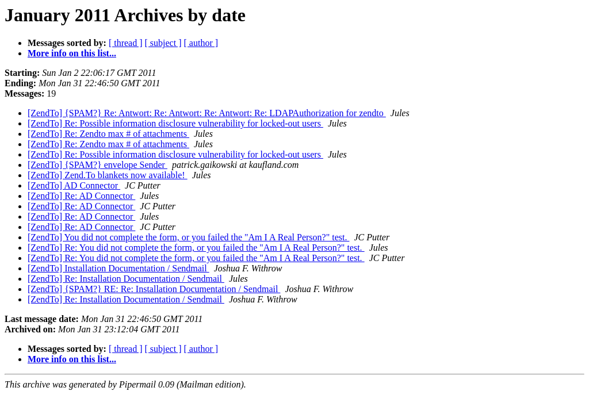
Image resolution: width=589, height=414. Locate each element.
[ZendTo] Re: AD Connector (81, 196)
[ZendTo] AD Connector (74, 185)
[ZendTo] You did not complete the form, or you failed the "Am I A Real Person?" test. (188, 237)
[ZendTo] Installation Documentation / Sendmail (118, 268)
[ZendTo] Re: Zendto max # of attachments (108, 134)
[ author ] (201, 43)
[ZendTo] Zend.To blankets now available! (108, 175)
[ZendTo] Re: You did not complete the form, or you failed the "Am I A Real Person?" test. (196, 247)
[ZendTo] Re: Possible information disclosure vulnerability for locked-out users (175, 123)
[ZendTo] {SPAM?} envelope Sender (97, 165)
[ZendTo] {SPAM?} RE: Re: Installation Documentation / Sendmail (154, 289)
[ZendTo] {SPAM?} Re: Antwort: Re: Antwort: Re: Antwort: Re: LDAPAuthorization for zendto (207, 113)
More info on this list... (72, 53)
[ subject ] (163, 43)
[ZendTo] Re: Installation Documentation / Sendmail (126, 278)
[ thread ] (126, 43)
